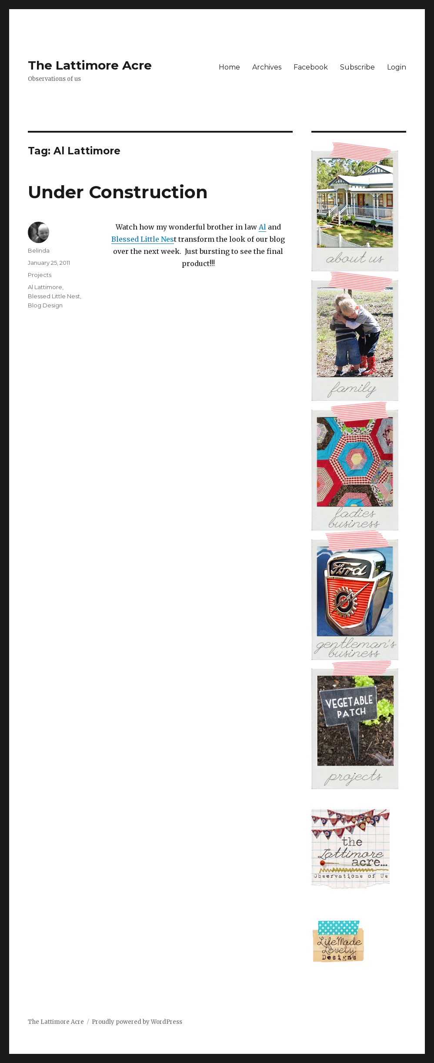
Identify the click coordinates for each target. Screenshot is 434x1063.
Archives (266, 67)
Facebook (311, 67)
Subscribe (357, 67)
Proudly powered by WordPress (137, 1022)
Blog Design (45, 305)
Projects (39, 274)
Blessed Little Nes (142, 239)
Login (396, 67)
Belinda (39, 250)
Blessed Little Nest (54, 296)
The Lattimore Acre (90, 65)
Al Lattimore (45, 286)
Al (262, 227)
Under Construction (118, 192)
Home (229, 67)
